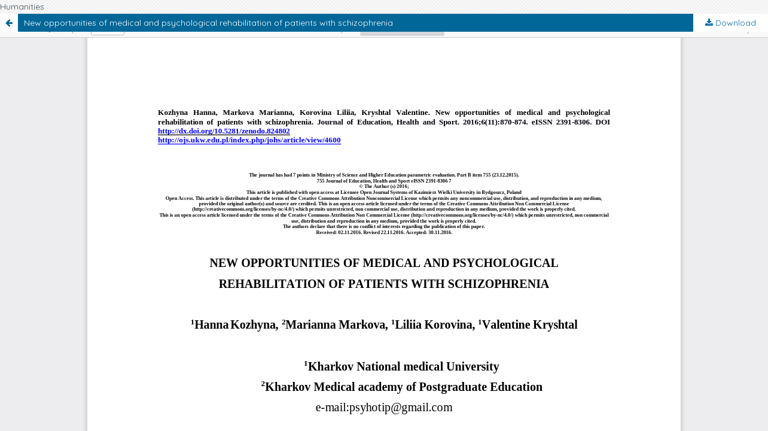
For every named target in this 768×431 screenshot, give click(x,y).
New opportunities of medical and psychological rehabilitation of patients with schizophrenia (208, 22)
